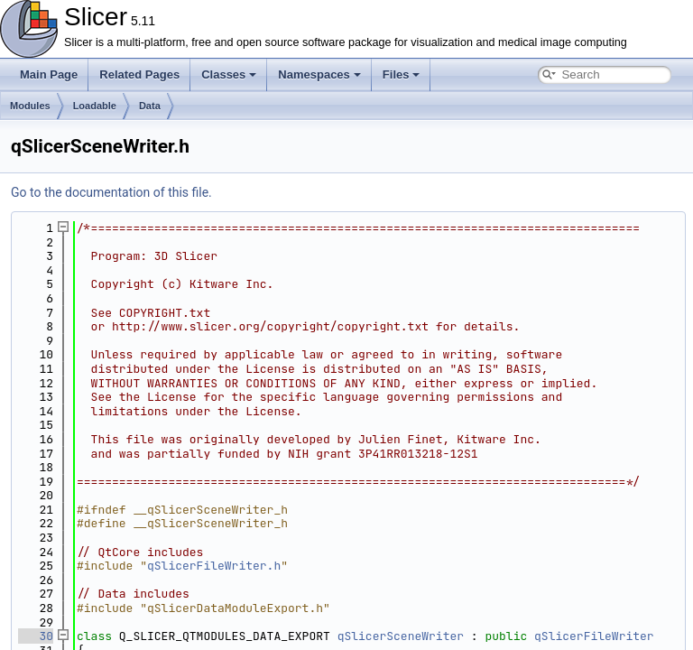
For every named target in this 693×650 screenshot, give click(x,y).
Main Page (49, 74)
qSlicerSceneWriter (400, 636)
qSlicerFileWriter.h (214, 565)
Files (401, 74)
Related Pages (139, 74)
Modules (30, 105)
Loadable (94, 105)
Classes (228, 74)
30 (35, 636)
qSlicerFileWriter (594, 636)
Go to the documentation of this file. (111, 192)
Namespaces (319, 74)
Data (150, 105)
